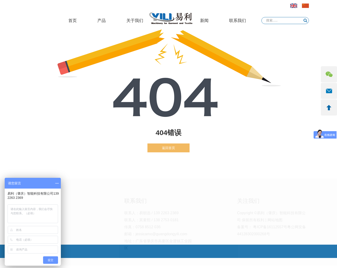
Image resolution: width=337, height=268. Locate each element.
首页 (72, 20)
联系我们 (237, 20)
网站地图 (274, 222)
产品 (101, 20)
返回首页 (168, 148)
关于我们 (134, 20)
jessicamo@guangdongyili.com (161, 236)
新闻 (204, 20)
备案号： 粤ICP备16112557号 (262, 229)
